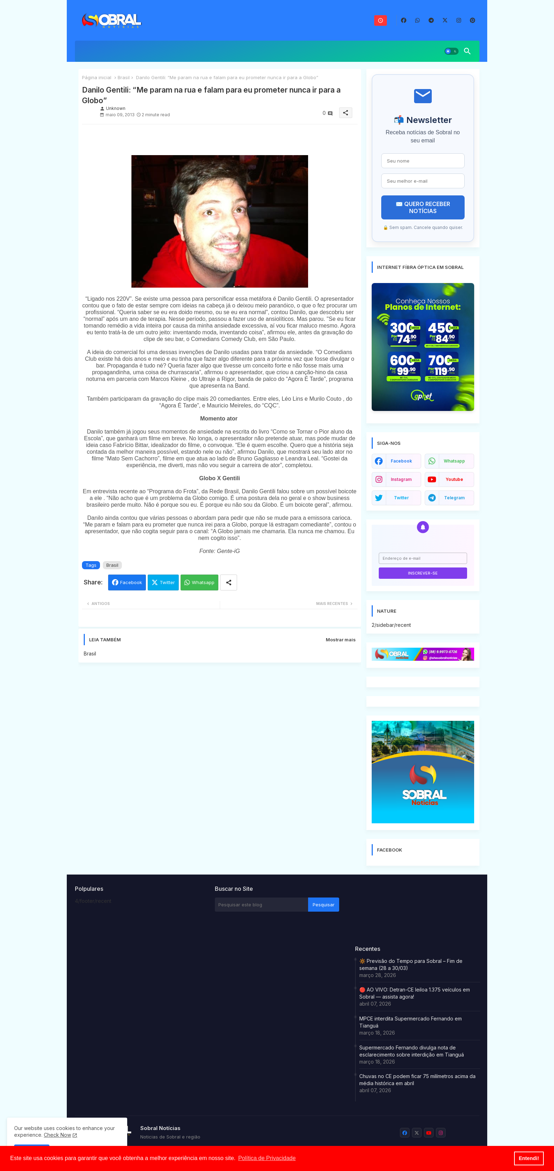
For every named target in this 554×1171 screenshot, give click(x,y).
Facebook (131, 582)
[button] (451, 51)
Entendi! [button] (529, 1158)
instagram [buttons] (401, 479)
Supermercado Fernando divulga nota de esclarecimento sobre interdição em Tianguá (411, 1051)
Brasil (124, 77)
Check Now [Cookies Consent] (57, 1135)
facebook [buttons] (401, 461)
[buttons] (403, 20)
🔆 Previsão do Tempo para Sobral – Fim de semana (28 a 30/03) (410, 964)
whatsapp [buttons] (454, 461)
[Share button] (228, 582)
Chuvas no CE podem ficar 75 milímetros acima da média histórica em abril (417, 1079)
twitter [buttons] (401, 497)
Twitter (167, 582)
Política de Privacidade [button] (267, 1158)
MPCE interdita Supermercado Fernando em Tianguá (410, 1022)
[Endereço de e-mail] (423, 558)
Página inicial (96, 77)
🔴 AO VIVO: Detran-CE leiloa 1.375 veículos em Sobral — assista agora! (414, 993)
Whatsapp (203, 582)
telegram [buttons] (454, 497)
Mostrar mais (341, 639)
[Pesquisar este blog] (261, 905)
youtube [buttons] (454, 479)
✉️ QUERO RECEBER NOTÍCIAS (423, 207)
